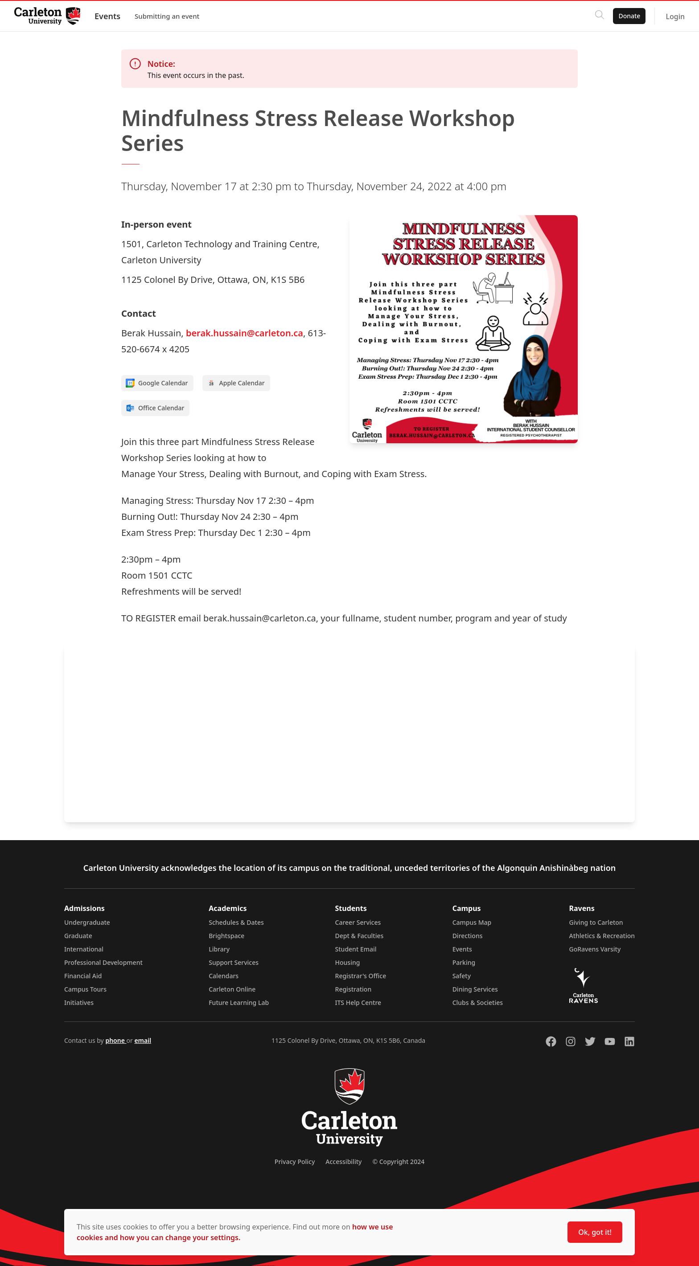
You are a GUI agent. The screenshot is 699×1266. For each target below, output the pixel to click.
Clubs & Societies (477, 1002)
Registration (353, 989)
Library (219, 949)
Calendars (223, 976)
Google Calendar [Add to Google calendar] (157, 383)
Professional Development (103, 962)
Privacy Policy (295, 1161)
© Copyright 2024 (398, 1161)
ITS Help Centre (358, 1002)
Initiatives (79, 1002)
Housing (347, 962)
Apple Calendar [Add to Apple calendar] (236, 383)
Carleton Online (232, 989)
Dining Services (475, 989)
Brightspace (226, 935)
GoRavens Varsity (595, 949)
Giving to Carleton (596, 922)
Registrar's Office (361, 976)
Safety (461, 976)
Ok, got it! (595, 1232)
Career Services (358, 922)
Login (675, 16)
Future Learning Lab (239, 1002)
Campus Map (472, 922)
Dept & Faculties (359, 935)
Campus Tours (85, 989)
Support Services (234, 962)
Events (107, 16)
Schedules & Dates (236, 922)
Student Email (356, 949)
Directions (467, 935)
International (83, 949)
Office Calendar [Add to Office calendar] (155, 408)
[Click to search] (599, 16)
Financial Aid (83, 976)
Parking (464, 962)
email (142, 1040)
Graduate (78, 935)
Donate (629, 16)
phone (115, 1040)
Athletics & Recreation (602, 935)
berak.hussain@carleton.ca (244, 333)
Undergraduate (87, 922)
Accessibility (343, 1161)
